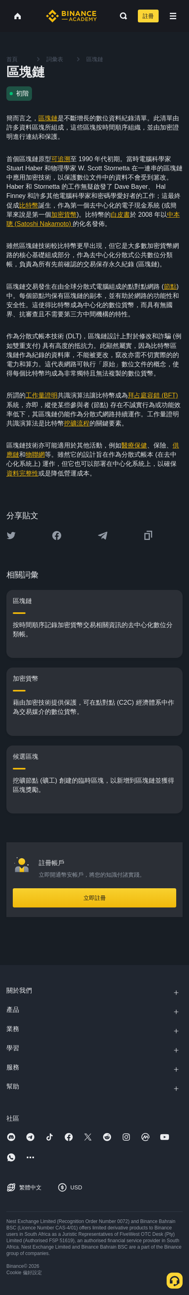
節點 (170, 286)
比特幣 (28, 205)
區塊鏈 (48, 118)
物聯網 (35, 454)
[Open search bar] (121, 16)
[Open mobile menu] (173, 16)
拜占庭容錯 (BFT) (153, 395)
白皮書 (120, 214)
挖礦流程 (77, 423)
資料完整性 (22, 473)
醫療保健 (134, 445)
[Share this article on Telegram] (102, 535)
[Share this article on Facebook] (57, 535)
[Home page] (71, 16)
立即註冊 (95, 898)
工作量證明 (42, 395)
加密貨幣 (64, 214)
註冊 (148, 16)
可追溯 (60, 159)
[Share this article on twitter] (11, 535)
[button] (173, 16)
